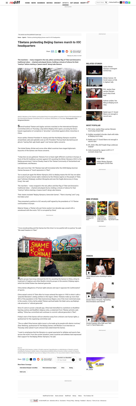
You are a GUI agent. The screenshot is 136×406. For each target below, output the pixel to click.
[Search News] (105, 2)
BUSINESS (41, 3)
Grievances (103, 400)
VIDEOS (89, 256)
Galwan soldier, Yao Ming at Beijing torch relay (110, 103)
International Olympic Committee (28, 367)
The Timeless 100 (88, 395)
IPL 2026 (89, 369)
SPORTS (65, 3)
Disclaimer (63, 400)
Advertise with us (54, 400)
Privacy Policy (70, 400)
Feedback (83, 400)
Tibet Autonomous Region (49, 367)
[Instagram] (123, 2)
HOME (27, 3)
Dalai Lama (23, 372)
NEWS (33, 3)
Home (19, 37)
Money (74, 395)
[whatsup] (129, 2)
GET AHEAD (74, 3)
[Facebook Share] (63, 51)
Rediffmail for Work (48, 395)
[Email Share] (52, 51)
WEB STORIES (92, 199)
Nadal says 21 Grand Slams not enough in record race (110, 114)
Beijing (71, 367)
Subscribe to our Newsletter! (64, 357)
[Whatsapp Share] (56, 51)
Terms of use (95, 400)
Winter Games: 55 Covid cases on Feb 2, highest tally (110, 80)
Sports (24, 37)
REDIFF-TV (84, 3)
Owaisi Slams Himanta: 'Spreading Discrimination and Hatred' (98, 300)
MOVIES (50, 3)
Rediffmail (68, 395)
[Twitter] (120, 2)
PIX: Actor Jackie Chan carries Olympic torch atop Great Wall (102, 130)
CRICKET (57, 3)
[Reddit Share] (66, 51)
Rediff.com (46, 400)
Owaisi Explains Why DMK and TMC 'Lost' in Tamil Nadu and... (98, 324)
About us (89, 400)
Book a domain (59, 395)
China (62, 367)
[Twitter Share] (59, 51)
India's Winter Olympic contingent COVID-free (110, 69)
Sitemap (77, 400)
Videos (80, 395)
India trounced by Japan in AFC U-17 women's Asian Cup (101, 151)
